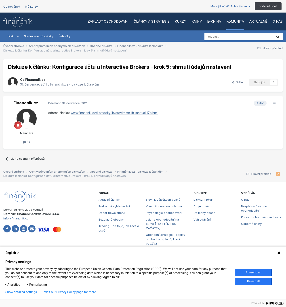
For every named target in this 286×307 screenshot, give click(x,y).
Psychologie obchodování (164, 213)
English (12, 253)
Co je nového (202, 206)
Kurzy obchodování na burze (261, 217)
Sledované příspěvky (38, 36)
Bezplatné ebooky (111, 219)
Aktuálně (258, 21)
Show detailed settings (21, 292)
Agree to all (253, 272)
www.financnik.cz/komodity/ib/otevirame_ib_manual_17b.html (114, 113)
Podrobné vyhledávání (114, 206)
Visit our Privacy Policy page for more (70, 292)
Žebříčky (64, 36)
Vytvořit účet (268, 6)
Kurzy (180, 21)
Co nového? (11, 6)
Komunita (235, 21)
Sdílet (238, 82)
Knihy (196, 21)
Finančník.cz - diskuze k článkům (74, 84)
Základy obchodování (108, 21)
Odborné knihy (251, 223)
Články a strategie (151, 21)
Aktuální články (109, 199)
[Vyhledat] (226, 36)
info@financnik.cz (16, 218)
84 (26, 142)
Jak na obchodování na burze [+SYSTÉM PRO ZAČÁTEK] (162, 224)
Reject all (253, 281)
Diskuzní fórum (203, 199)
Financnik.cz (35, 80)
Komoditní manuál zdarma (164, 206)
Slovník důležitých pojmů (163, 199)
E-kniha (214, 21)
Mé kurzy (31, 6)
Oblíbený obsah (204, 213)
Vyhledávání (202, 219)
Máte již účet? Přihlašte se (230, 6)
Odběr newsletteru (112, 213)
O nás (278, 21)
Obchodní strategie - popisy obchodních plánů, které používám (165, 239)
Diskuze (13, 36)
